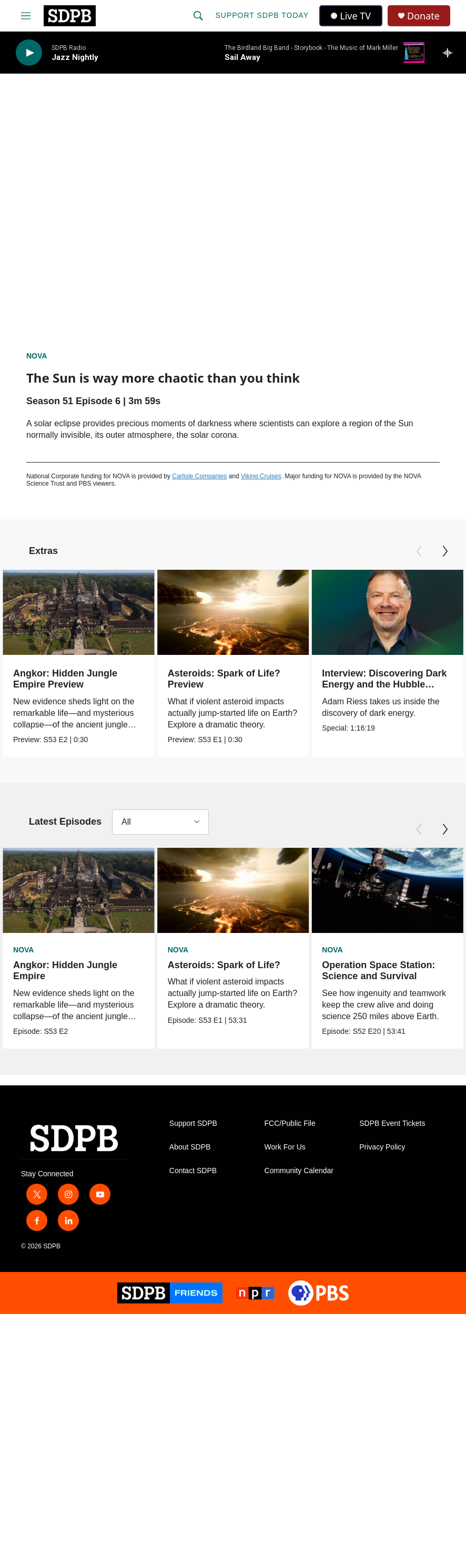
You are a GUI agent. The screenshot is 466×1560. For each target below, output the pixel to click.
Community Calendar (299, 1171)
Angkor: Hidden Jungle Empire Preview (65, 679)
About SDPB (190, 1148)
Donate (423, 16)
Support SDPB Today (262, 15)
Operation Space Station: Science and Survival (379, 970)
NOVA (36, 356)
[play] (29, 53)
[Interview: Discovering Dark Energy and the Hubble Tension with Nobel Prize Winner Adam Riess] (373, 612)
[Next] (445, 551)
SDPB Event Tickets (392, 1124)
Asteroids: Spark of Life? (227, 965)
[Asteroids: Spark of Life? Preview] (236, 612)
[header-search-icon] (198, 15)
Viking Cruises (261, 476)
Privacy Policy (382, 1148)
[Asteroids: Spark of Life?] (237, 890)
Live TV (351, 15)
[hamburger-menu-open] (26, 15)
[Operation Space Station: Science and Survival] (388, 890)
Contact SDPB (193, 1171)
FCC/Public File (290, 1124)
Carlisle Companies (199, 476)
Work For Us (285, 1148)
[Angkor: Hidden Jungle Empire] (79, 890)
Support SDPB (193, 1124)
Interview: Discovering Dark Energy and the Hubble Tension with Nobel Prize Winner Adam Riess (369, 690)
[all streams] (450, 53)
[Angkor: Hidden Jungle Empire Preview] (79, 612)
